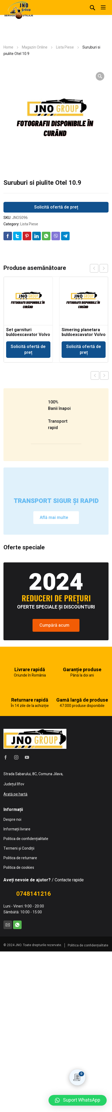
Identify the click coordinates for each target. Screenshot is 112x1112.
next (103, 268)
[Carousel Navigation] (99, 268)
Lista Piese (65, 47)
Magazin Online (34, 47)
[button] (78, 1100)
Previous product (95, 375)
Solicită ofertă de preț (56, 207)
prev (94, 268)
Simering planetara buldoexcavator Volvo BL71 (84, 335)
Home (8, 47)
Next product (104, 375)
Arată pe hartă (15, 955)
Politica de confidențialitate (88, 1105)
